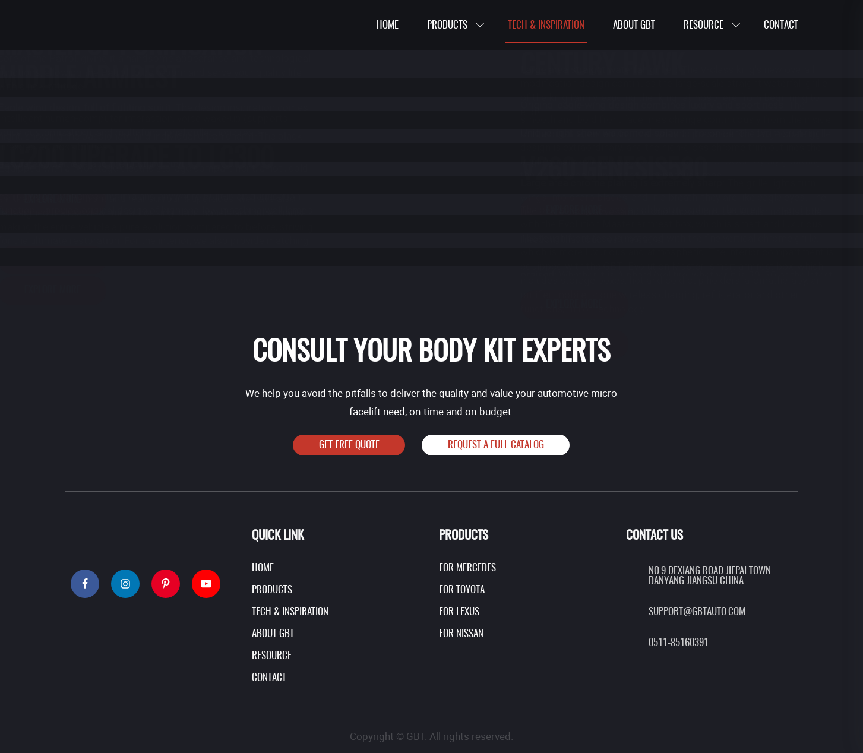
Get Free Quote (349, 445)
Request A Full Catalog (496, 445)
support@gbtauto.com (697, 612)
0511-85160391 (679, 643)
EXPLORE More (515, 343)
